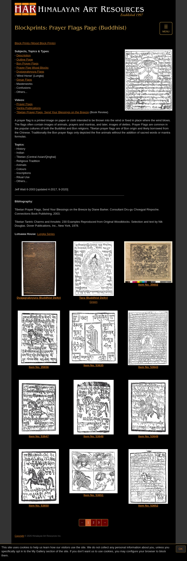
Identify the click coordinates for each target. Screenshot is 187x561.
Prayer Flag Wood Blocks (32, 67)
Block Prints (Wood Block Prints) (35, 43)
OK (181, 549)
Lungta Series (46, 234)
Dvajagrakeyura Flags (30, 71)
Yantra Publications (28, 108)
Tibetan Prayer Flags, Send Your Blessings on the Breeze (52, 112)
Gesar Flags (24, 79)
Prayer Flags (24, 104)
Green (93, 272)
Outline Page (24, 59)
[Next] (104, 522)
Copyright (19, 536)
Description (23, 55)
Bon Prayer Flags (27, 63)
